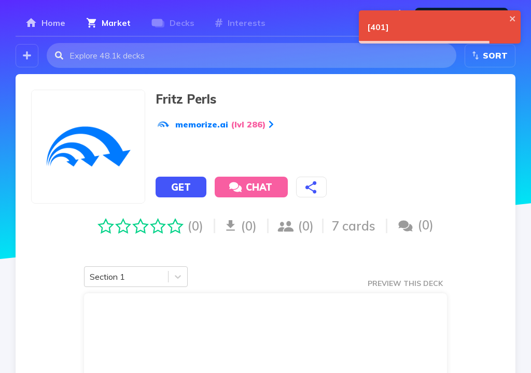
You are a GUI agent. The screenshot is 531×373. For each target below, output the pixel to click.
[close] (512, 19)
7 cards (353, 226)
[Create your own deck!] (27, 55)
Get (181, 187)
